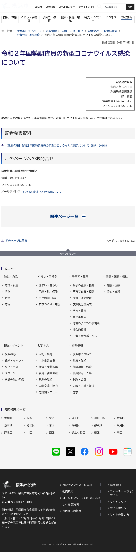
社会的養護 (79, 329)
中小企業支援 (47, 360)
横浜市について (82, 354)
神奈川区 (99, 418)
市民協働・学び (48, 298)
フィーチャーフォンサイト (122, 493)
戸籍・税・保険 (48, 291)
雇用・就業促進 (48, 373)
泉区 (52, 418)
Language (115, 484)
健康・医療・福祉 (117, 276)
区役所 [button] (38, 7)
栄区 (52, 425)
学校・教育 (79, 310)
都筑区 (98, 425)
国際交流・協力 (48, 385)
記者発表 (93, 31)
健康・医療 (113, 285)
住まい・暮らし (48, 285)
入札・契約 (45, 354)
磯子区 (76, 418)
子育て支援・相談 (83, 291)
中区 (29, 432)
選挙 (75, 392)
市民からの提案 (71, 511)
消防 (7, 291)
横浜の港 (10, 354)
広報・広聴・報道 (72, 31)
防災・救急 (11, 276)
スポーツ (10, 373)
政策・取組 (79, 360)
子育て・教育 (80, 276)
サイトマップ (118, 501)
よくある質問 (70, 504)
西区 (52, 432)
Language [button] (50, 7)
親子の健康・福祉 (83, 285)
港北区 (31, 425)
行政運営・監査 (82, 367)
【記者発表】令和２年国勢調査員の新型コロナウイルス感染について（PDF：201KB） (56, 145)
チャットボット (87, 7)
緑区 (97, 432)
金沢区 (121, 418)
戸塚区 (8, 432)
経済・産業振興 (48, 367)
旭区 (29, 418)
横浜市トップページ (29, 31)
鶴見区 (121, 425)
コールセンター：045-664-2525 (81, 497)
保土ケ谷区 (78, 432)
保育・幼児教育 (82, 298)
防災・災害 (11, 285)
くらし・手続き (47, 276)
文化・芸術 (11, 367)
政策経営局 (110, 31)
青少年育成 (79, 317)
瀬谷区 (76, 425)
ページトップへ (68, 254)
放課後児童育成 (82, 304)
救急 (7, 298)
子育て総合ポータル (85, 336)
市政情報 (51, 31)
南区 (119, 432)
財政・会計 (79, 379)
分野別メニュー (48, 392)
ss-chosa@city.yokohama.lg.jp (42, 191)
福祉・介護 (113, 291)
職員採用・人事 (82, 373)
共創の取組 (45, 379)
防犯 (7, 304)
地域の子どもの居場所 (86, 323)
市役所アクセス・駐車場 (77, 484)
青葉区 (8, 418)
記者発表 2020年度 (28, 35)
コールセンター (66, 7)
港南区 (8, 425)
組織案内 (67, 491)
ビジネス (43, 345)
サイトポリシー (119, 508)
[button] (68, 216)
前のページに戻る (16, 240)
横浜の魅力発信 (14, 379)
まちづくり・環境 (50, 304)
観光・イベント (13, 345)
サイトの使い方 (119, 514)
